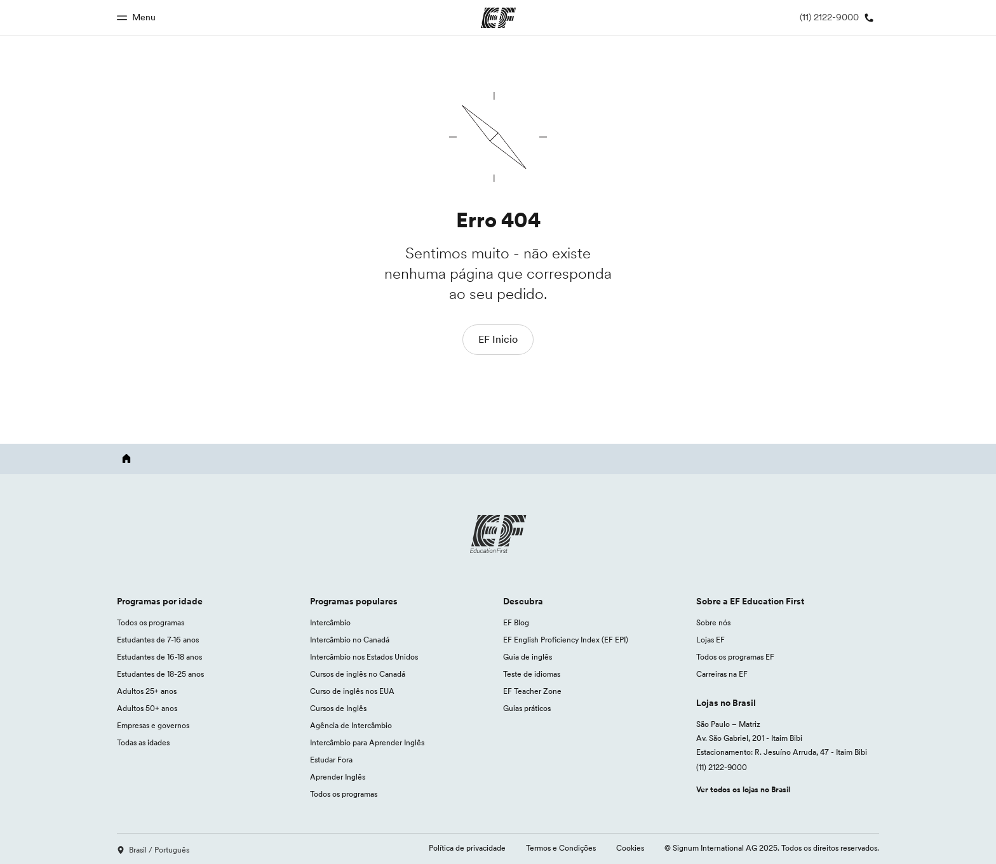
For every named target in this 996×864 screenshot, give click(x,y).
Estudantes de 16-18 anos (159, 656)
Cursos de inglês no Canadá (357, 673)
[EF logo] (498, 534)
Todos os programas (150, 622)
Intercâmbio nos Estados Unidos (364, 656)
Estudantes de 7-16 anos (158, 639)
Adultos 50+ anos (147, 708)
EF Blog (516, 622)
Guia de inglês (527, 656)
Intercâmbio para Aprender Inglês (367, 742)
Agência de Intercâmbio (351, 725)
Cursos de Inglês (338, 708)
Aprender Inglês (337, 776)
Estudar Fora (331, 759)
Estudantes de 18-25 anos (160, 673)
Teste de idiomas (531, 673)
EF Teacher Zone (532, 691)
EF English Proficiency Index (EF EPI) (565, 639)
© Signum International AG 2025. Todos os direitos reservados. (771, 847)
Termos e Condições (561, 847)
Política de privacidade (467, 847)
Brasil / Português (153, 849)
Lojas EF (710, 639)
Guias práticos (527, 708)
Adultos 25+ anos (147, 691)
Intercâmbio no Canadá (349, 639)
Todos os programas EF (735, 656)
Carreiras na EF (722, 673)
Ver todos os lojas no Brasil (743, 789)
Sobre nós (713, 622)
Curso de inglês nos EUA (352, 691)
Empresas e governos (153, 725)
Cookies (630, 847)
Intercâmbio (330, 622)
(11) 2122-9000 (721, 767)
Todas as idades (143, 742)
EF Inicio (498, 339)
